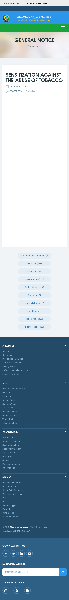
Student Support (9, 505)
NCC (4, 501)
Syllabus (6, 460)
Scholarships (8, 513)
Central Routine (9, 453)
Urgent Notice (8, 415)
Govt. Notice (7, 408)
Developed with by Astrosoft (16, 531)
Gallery (21, 3)
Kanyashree (7, 509)
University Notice (10, 411)
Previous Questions (11, 464)
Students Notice (9, 404)
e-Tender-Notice (9, 423)
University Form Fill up (12, 494)
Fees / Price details (11, 374)
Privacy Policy (8, 366)
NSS (4, 498)
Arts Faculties (8, 437)
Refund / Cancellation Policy (15, 370)
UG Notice (7, 392)
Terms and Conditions (12, 363)
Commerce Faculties (12, 441)
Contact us (9, 3)
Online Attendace (10, 517)
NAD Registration (10, 486)
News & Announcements (13, 389)
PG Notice (6, 396)
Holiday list (7, 456)
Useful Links (42, 3)
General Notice (9, 400)
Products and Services (12, 359)
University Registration (12, 482)
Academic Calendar (11, 449)
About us (6, 351)
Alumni (30, 3)
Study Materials (9, 468)
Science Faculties (10, 445)
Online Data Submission (13, 490)
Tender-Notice (8, 419)
